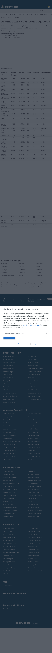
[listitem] (26, 333)
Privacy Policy (35, 344)
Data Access (26, 344)
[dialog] (26, 326)
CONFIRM (9, 338)
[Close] (48, 309)
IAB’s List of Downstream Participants (32, 325)
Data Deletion (16, 344)
